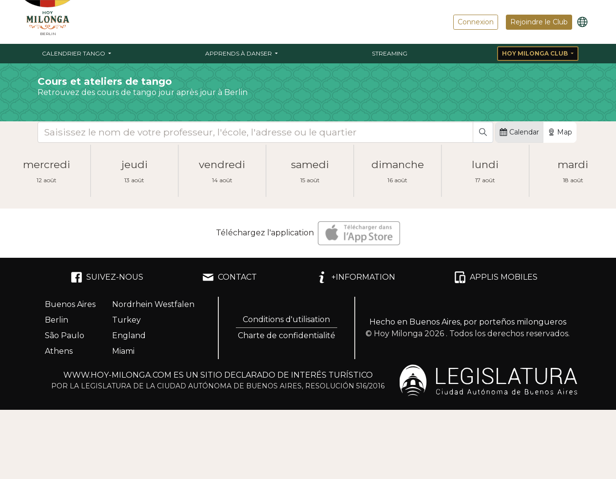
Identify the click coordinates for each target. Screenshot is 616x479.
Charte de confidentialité (286, 335)
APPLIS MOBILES (496, 277)
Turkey (126, 320)
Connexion (476, 22)
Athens (59, 351)
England (129, 335)
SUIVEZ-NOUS (107, 277)
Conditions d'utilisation (286, 319)
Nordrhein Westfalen (153, 304)
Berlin (56, 320)
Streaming (389, 53)
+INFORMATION (355, 277)
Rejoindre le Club (539, 22)
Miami (123, 351)
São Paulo (64, 335)
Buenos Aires (70, 304)
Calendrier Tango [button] (74, 53)
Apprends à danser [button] (239, 53)
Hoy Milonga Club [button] (535, 53)
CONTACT (229, 277)
